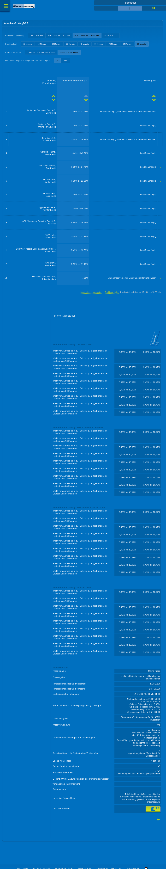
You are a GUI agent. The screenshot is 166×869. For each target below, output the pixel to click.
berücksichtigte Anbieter (91, 292)
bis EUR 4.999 (37, 36)
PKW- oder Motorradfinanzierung (41, 52)
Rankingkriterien (112, 292)
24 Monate (56, 44)
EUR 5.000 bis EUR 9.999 (59, 36)
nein (65, 61)
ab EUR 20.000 (110, 36)
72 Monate (113, 44)
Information (130, 2)
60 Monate (99, 44)
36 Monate (70, 44)
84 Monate (127, 44)
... (160, 112)
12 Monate (27, 44)
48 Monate (84, 44)
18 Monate (42, 44)
